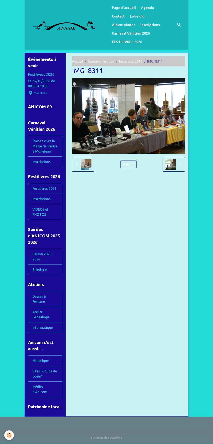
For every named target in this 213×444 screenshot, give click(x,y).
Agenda (147, 8)
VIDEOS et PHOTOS (40, 211)
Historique (40, 361)
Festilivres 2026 (41, 74)
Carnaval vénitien (101, 61)
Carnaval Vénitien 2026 (131, 33)
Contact (118, 16)
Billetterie (39, 270)
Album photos (123, 25)
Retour (128, 164)
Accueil (77, 61)
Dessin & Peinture (39, 298)
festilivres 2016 (130, 61)
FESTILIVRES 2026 (127, 42)
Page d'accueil (124, 8)
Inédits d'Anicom (39, 389)
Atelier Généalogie (41, 314)
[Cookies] (9, 435)
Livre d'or (138, 16)
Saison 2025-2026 (42, 256)
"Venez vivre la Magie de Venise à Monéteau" (44, 146)
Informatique (42, 327)
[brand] (67, 25)
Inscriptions (150, 25)
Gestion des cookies (106, 438)
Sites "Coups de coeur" (44, 373)
